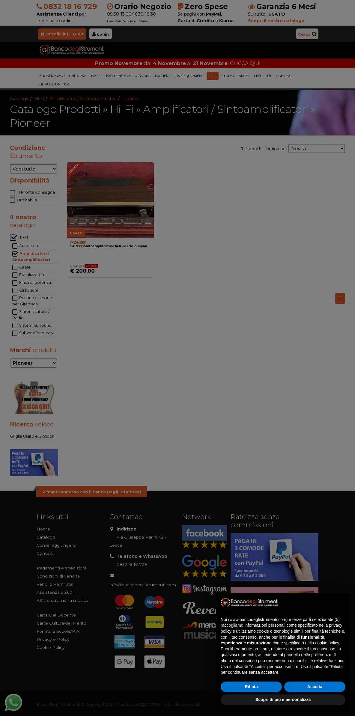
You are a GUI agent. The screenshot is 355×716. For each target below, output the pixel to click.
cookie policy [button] (327, 642)
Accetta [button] (315, 686)
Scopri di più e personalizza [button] (283, 699)
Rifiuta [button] (251, 686)
